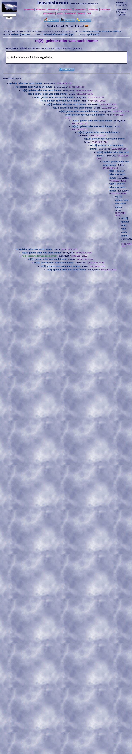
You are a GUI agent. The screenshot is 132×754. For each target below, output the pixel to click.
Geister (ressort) (20, 34)
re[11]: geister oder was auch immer (98, 132)
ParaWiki (81, 14)
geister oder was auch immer (25, 83)
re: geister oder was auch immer (34, 86)
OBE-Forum (93, 9)
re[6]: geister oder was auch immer (66, 104)
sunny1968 (12, 48)
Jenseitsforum (66, 9)
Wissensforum (49, 14)
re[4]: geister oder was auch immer (54, 97)
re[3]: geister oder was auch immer (47, 93)
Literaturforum (80, 9)
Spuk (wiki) (93, 34)
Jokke (72, 94)
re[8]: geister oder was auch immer (78, 111)
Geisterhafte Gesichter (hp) (58, 34)
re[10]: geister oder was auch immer (92, 120)
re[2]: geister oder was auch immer (41, 90)
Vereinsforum (70, 14)
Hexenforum (53, 9)
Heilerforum (41, 9)
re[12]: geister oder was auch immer (104, 138)
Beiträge (79, 26)
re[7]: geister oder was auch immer (72, 107)
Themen (69, 26)
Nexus (59, 14)
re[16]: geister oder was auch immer (117, 174)
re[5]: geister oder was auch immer (60, 100)
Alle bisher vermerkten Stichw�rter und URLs (101, 31)
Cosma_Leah (60, 87)
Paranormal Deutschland (82, 4)
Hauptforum (29, 9)
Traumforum (105, 9)
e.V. (96, 4)
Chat (89, 14)
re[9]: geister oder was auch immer (85, 114)
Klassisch (60, 26)
